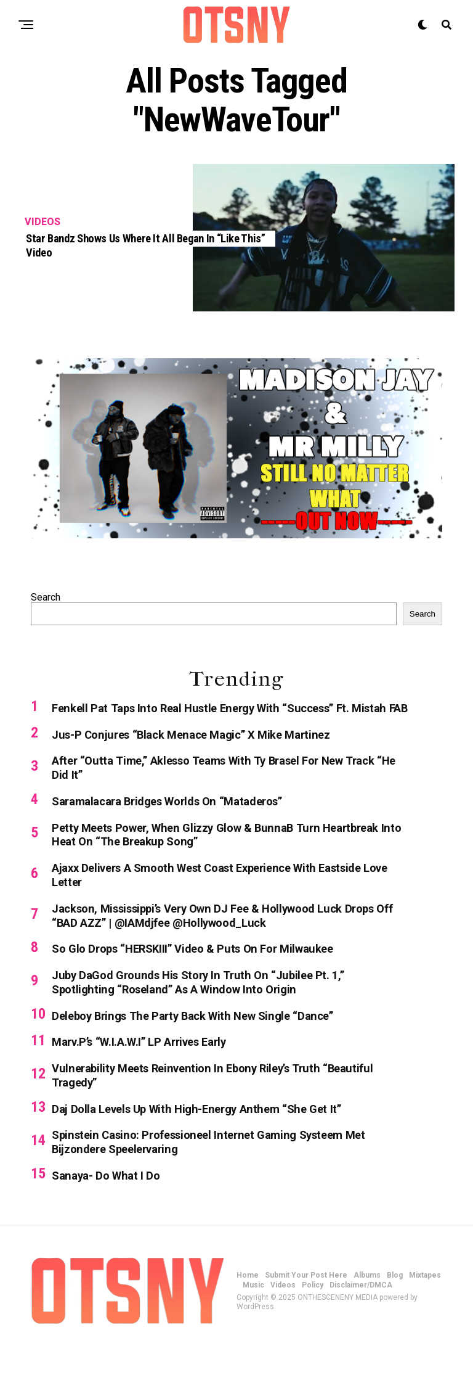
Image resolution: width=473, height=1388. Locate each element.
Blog (395, 1320)
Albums (367, 1320)
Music (253, 1330)
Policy (312, 1330)
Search (45, 597)
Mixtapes (425, 1320)
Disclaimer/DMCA (360, 1330)
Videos (283, 1330)
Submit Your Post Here (306, 1320)
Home (247, 1320)
